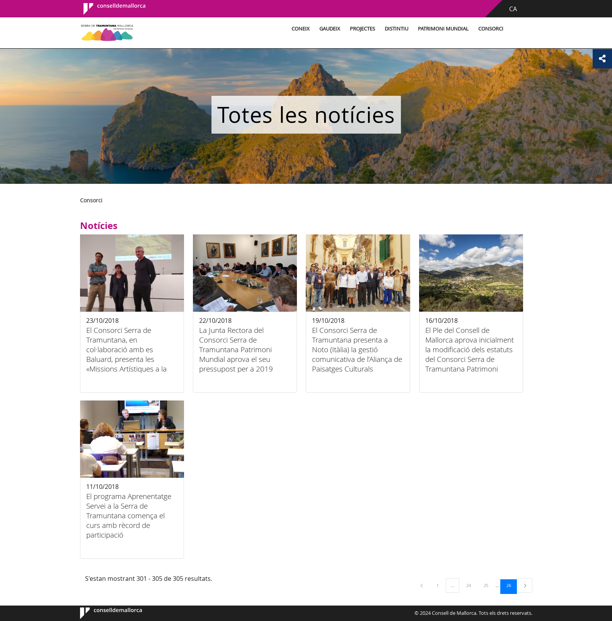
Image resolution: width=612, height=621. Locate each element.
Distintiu (396, 28)
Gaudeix (329, 28)
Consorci (490, 28)
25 (488, 585)
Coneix (301, 28)
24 (471, 585)
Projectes (362, 28)
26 (511, 585)
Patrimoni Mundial (443, 28)
